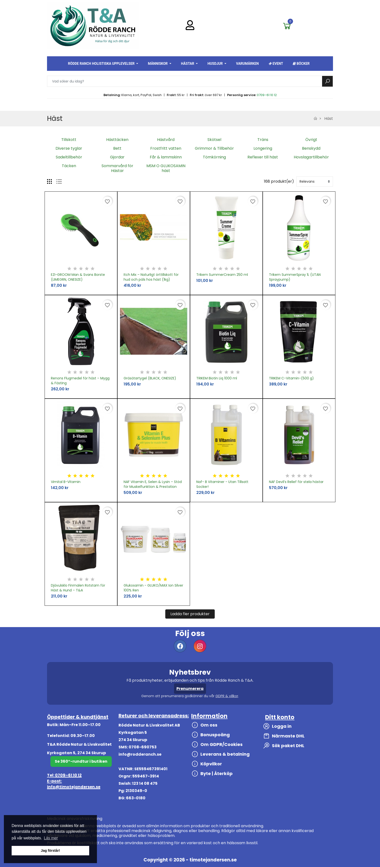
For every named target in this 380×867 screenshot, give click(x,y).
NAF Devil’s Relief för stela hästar (296, 481)
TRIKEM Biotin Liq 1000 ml (216, 378)
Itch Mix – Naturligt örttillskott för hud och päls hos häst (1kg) (151, 277)
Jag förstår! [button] (50, 850)
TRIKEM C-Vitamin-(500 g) (291, 378)
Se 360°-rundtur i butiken (81, 761)
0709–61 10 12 (267, 95)
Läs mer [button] (51, 838)
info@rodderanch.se (140, 754)
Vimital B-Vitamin (65, 481)
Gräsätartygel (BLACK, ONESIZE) (150, 378)
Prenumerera (190, 688)
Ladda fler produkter (190, 614)
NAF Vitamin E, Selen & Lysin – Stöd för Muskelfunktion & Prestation (153, 484)
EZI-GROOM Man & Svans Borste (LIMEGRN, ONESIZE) (78, 277)
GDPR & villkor (226, 696)
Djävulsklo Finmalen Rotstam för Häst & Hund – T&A (78, 588)
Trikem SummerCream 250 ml (222, 274)
